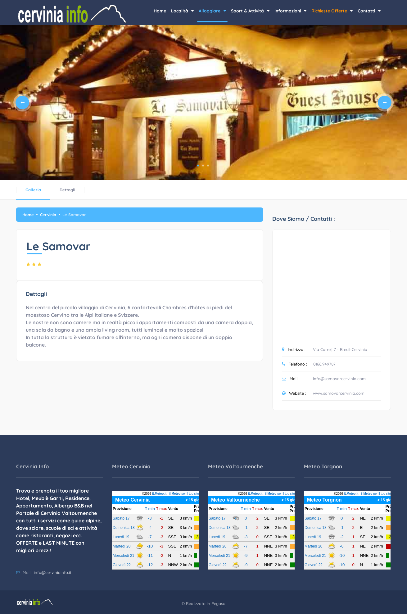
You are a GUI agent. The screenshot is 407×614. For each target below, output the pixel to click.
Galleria (33, 189)
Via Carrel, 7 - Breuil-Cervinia (340, 349)
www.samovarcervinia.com (338, 393)
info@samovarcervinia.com (339, 378)
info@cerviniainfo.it (52, 572)
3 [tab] (208, 165)
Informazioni (290, 11)
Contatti (369, 11)
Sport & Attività (250, 11)
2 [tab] (203, 165)
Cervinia (48, 214)
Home (160, 11)
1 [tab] (198, 165)
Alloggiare (212, 11)
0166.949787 (324, 364)
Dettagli (67, 189)
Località (182, 11)
